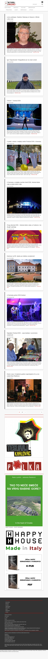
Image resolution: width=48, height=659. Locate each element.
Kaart (16, 9)
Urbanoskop (31, 7)
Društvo (16, 7)
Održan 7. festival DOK (14, 100)
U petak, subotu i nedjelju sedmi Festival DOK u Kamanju (24, 141)
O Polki (31, 9)
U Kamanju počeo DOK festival (16, 295)
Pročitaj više (36, 52)
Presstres (9, 9)
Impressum (23, 9)
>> (41, 412)
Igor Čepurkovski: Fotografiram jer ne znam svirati (22, 60)
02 (22, 412)
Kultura (23, 7)
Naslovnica (8, 7)
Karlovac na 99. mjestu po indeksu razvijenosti (21, 256)
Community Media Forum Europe (19, 626)
